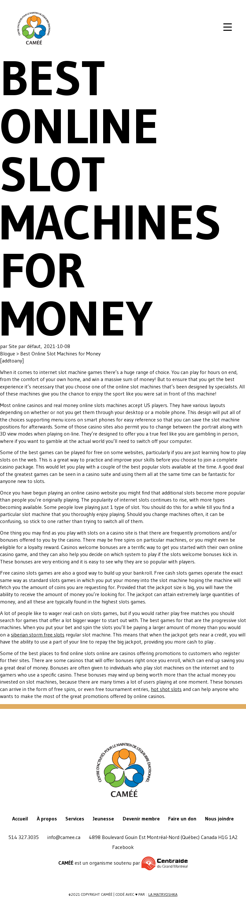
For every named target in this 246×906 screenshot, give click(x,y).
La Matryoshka (162, 894)
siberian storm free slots (37, 634)
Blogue (8, 353)
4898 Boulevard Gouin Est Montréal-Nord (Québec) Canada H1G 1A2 (163, 837)
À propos (47, 818)
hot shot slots (166, 689)
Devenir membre (141, 818)
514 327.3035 (23, 837)
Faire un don (182, 818)
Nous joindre (219, 818)
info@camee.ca (63, 837)
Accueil (20, 818)
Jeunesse (103, 818)
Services (74, 818)
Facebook (123, 847)
